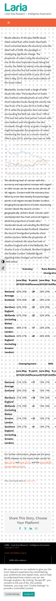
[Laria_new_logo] (28, 4)
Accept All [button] (28, 594)
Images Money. (31, 481)
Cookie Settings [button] (12, 594)
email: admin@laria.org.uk (15, 553)
